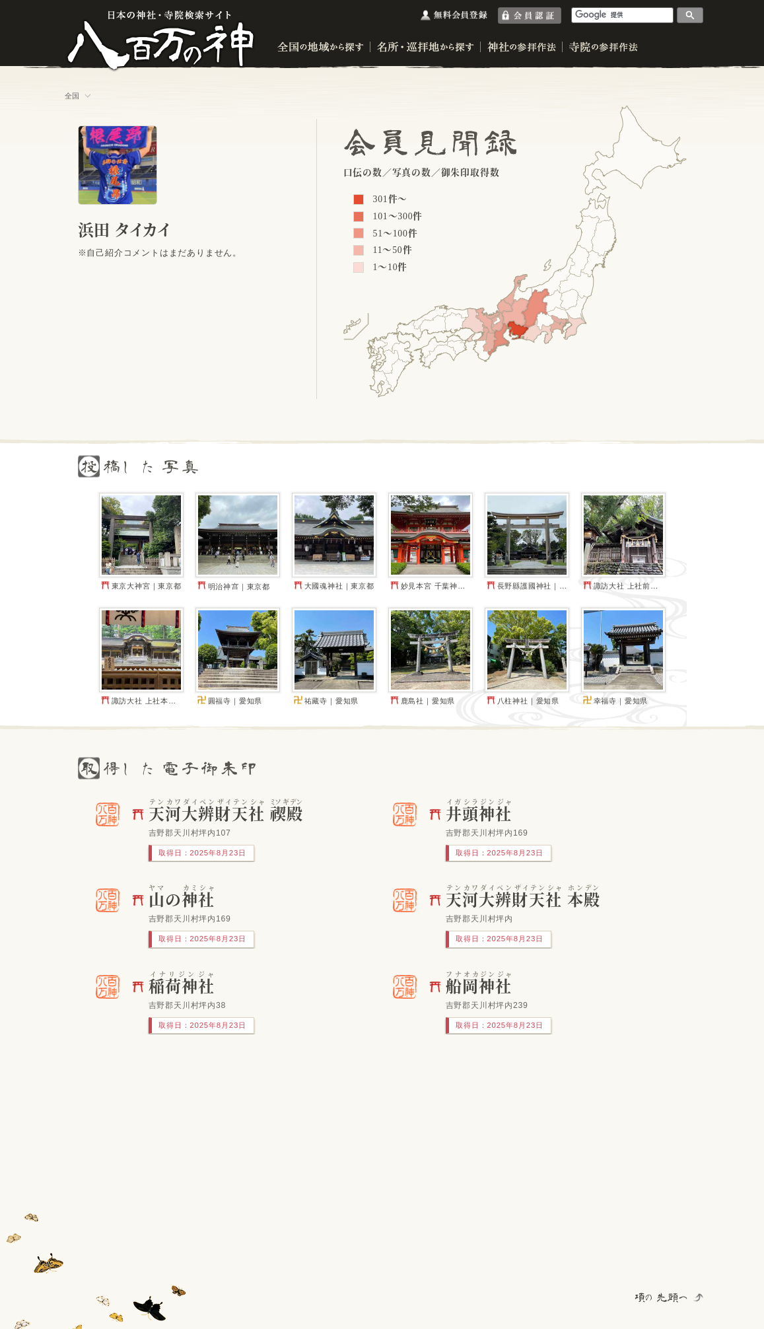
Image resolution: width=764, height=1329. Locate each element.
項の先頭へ (662, 1297)
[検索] (622, 15)
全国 (73, 96)
